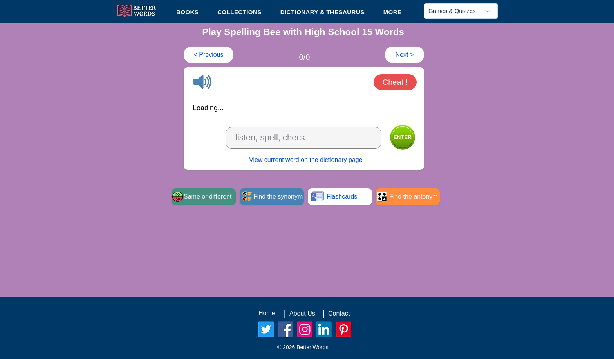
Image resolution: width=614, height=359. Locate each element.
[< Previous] (208, 55)
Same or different (207, 196)
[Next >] (404, 55)
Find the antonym (413, 196)
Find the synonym (278, 196)
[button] (392, 11)
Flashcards (342, 196)
